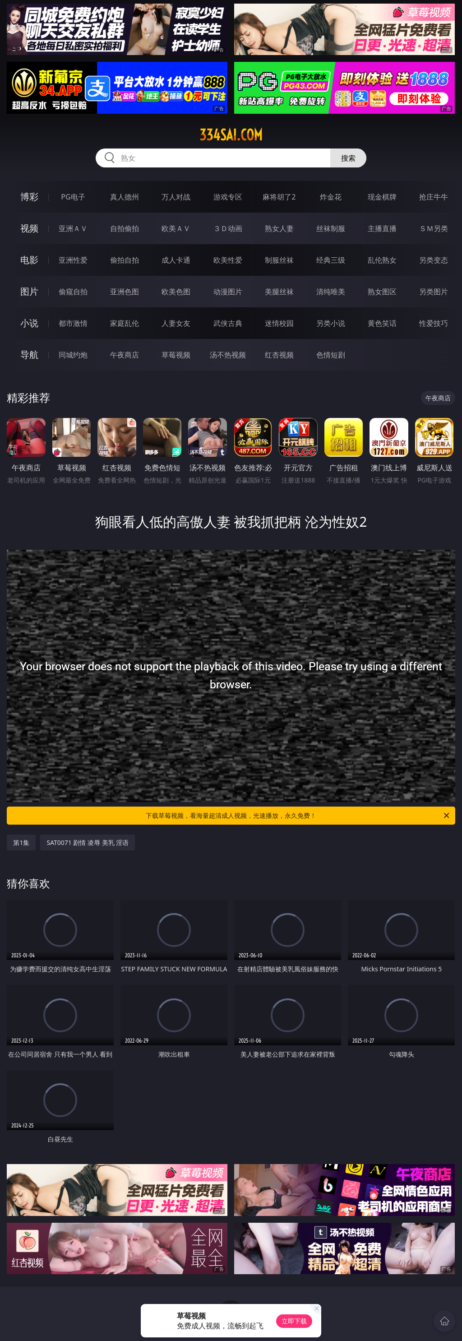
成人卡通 (176, 260)
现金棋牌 (382, 197)
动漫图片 (227, 292)
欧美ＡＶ (176, 228)
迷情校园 (279, 323)
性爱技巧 (433, 323)
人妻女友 (176, 323)
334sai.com (231, 135)
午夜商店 (124, 355)
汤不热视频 (228, 355)
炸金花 (331, 197)
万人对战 (176, 197)
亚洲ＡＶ (73, 228)
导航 (29, 354)
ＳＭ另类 (433, 228)
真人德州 (124, 197)
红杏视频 (279, 355)
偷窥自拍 (73, 292)
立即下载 (294, 1321)
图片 (29, 291)
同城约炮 (73, 355)
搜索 (348, 158)
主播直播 (382, 228)
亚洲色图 (124, 292)
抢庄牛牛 (433, 197)
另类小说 (330, 323)
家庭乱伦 (124, 323)
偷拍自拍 (124, 260)
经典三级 (330, 260)
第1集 (21, 842)
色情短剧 (330, 355)
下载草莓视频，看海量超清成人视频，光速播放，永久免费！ (298, 815)
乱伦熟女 (382, 260)
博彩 (29, 196)
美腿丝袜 (279, 292)
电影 (29, 260)
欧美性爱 (227, 260)
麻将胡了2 (279, 197)
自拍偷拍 (124, 228)
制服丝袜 (279, 260)
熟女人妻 (279, 228)
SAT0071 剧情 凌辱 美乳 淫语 (87, 842)
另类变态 (433, 260)
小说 (29, 323)
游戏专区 (227, 197)
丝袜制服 (330, 228)
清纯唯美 (330, 292)
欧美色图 (176, 292)
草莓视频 (176, 355)
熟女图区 (382, 292)
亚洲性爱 (73, 260)
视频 (29, 228)
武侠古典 (227, 323)
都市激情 (73, 323)
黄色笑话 (382, 323)
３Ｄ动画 (227, 228)
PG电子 (73, 197)
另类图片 (433, 292)
